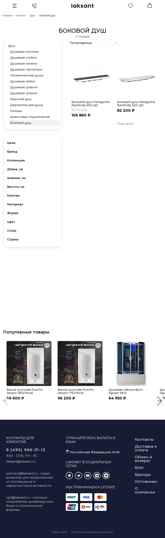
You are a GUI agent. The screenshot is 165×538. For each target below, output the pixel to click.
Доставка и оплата (146, 448)
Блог (139, 467)
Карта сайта (59, 532)
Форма (12, 213)
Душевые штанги (23, 93)
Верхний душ (20, 99)
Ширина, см (16, 178)
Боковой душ (20, 123)
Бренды (143, 474)
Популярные (94, 42)
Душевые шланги (23, 87)
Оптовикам (146, 481)
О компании (145, 490)
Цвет (11, 222)
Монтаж (13, 195)
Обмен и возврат (143, 459)
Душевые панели (23, 63)
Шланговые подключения (30, 117)
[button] (159, 400)
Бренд (12, 151)
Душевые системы (24, 52)
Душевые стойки (23, 57)
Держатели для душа (26, 105)
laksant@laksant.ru (20, 461)
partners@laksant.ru (22, 473)
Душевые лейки (22, 81)
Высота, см (15, 187)
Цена (11, 143)
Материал (15, 204)
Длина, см (15, 169)
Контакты (144, 439)
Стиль (11, 231)
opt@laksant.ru (18, 497)
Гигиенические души (26, 75)
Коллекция (16, 160)
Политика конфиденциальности (92, 532)
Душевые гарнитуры (26, 69)
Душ (11, 46)
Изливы (16, 111)
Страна (12, 239)
